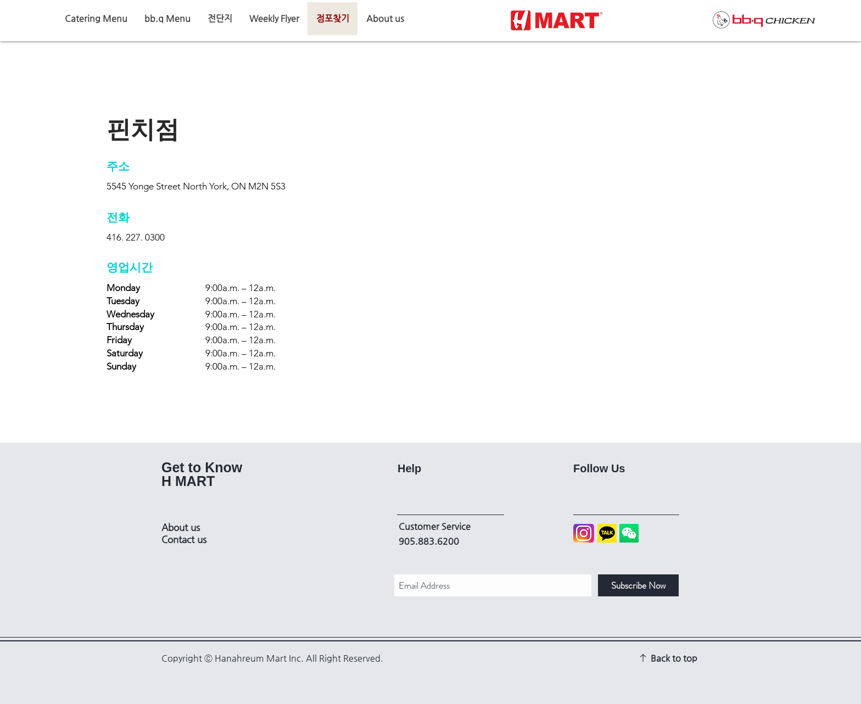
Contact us (183, 539)
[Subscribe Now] (638, 585)
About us (180, 527)
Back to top (674, 658)
